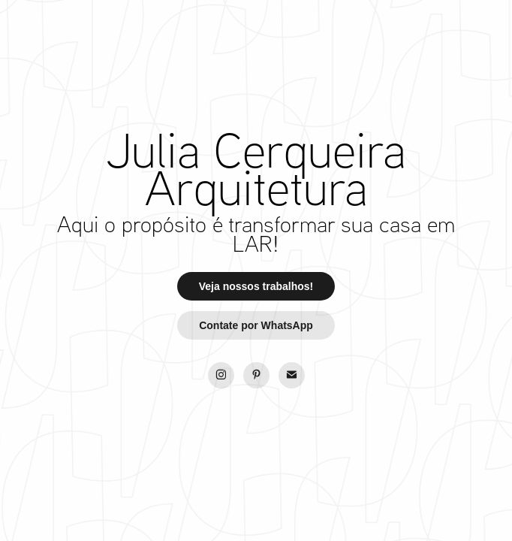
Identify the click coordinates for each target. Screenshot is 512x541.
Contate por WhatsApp (256, 325)
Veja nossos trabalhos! (256, 286)
